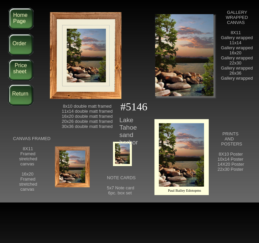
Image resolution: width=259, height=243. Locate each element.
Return (20, 94)
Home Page (20, 18)
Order (19, 43)
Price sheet (20, 68)
